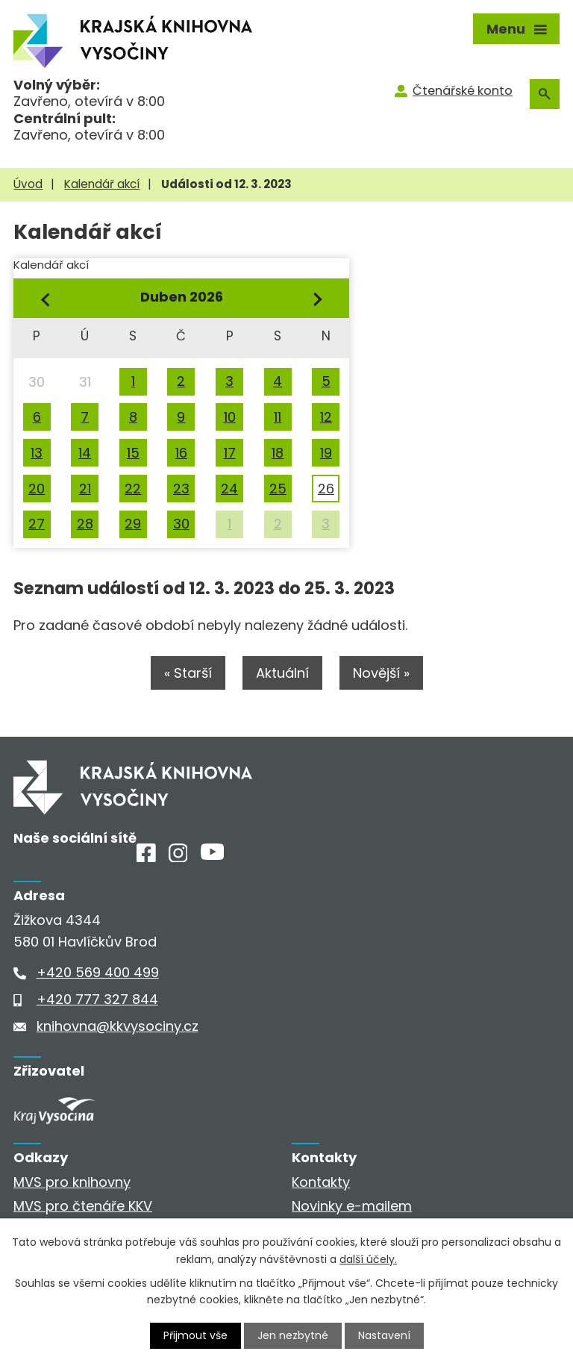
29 (133, 523)
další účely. (368, 1258)
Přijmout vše (195, 1335)
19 (326, 452)
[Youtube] (212, 855)
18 (278, 452)
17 (230, 452)
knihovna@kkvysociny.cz (117, 1026)
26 (326, 488)
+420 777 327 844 (97, 999)
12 (326, 417)
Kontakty (321, 1182)
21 (85, 488)
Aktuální (282, 673)
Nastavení (384, 1335)
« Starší (188, 673)
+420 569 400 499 (98, 972)
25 (277, 488)
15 (133, 452)
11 (277, 417)
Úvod (28, 184)
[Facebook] (146, 857)
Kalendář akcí (102, 184)
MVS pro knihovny (72, 1182)
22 (133, 488)
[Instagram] (178, 857)
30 (181, 523)
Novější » (381, 673)
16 (181, 452)
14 (84, 452)
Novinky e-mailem (352, 1206)
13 (37, 452)
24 (229, 488)
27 (36, 523)
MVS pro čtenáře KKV (82, 1206)
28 (85, 523)
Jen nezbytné (292, 1335)
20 (36, 488)
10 (230, 417)
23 (181, 488)
